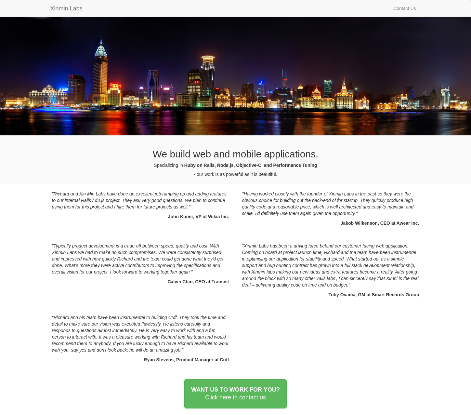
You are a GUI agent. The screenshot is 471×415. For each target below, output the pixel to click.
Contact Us (404, 8)
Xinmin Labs (66, 7)
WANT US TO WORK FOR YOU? (235, 394)
